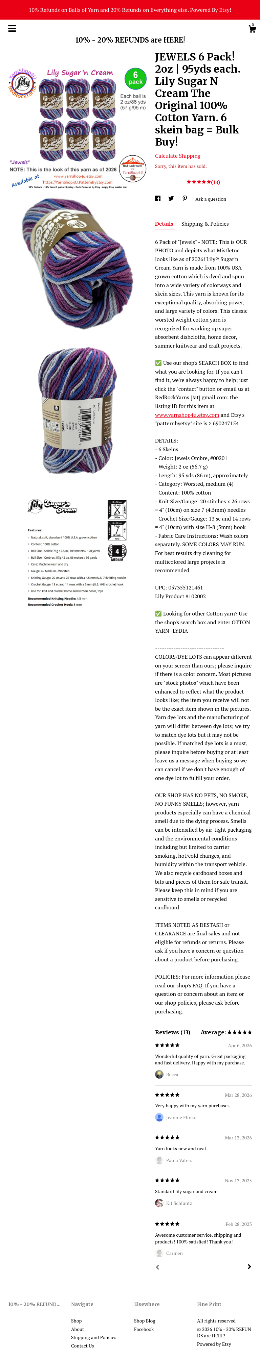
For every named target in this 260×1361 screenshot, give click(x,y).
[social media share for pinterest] (185, 199)
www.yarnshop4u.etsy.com (187, 415)
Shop (76, 1320)
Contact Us (82, 1345)
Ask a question (210, 199)
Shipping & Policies (205, 223)
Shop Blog (144, 1320)
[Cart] (252, 30)
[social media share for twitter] (171, 199)
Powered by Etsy (214, 1344)
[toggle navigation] (12, 28)
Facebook (144, 1329)
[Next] (249, 1267)
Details (165, 223)
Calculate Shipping (177, 155)
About (77, 1329)
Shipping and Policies (93, 1337)
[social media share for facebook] (158, 199)
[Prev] (157, 1268)
